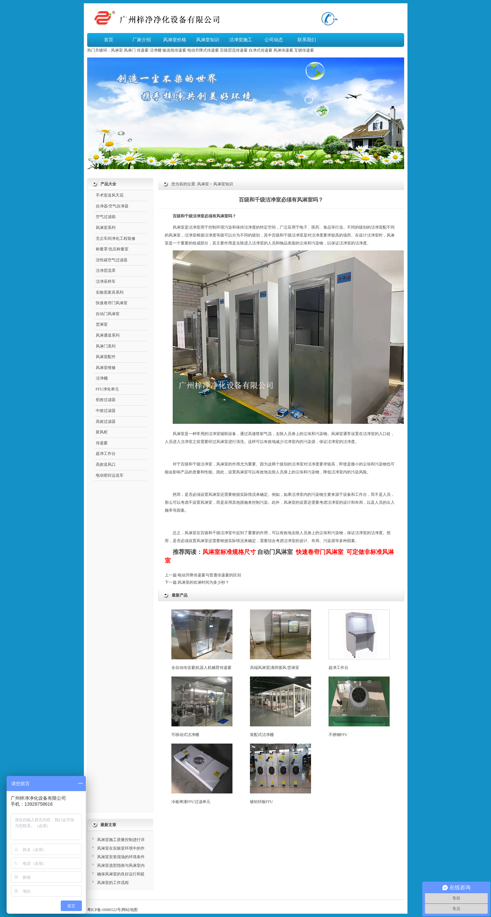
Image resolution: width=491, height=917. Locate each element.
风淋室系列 (106, 227)
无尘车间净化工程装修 (115, 238)
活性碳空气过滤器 (111, 260)
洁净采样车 (106, 281)
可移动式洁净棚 (201, 707)
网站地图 (130, 909)
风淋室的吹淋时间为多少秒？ (203, 582)
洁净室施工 (240, 39)
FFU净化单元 (107, 389)
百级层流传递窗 (234, 50)
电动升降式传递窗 (203, 50)
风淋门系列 (106, 346)
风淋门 (130, 50)
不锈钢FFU (359, 707)
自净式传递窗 (260, 50)
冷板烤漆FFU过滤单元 (201, 774)
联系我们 (307, 39)
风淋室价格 (174, 39)
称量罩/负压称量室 (112, 249)
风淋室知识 (207, 39)
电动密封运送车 (109, 475)
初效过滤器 (106, 399)
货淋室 (102, 324)
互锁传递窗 (304, 50)
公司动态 (273, 39)
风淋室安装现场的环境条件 (121, 857)
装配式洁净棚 (280, 707)
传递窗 (143, 50)
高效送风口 (106, 464)
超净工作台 (359, 639)
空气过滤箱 (106, 216)
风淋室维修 (106, 367)
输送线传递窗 (174, 50)
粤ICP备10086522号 (104, 909)
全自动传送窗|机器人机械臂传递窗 (201, 639)
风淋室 (117, 50)
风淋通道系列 (108, 335)
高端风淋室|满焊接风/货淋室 (280, 639)
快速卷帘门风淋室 (111, 303)
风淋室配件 (106, 356)
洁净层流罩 (106, 270)
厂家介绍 (141, 39)
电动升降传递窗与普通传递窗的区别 (209, 575)
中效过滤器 (106, 410)
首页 (108, 39)
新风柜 (102, 432)
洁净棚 (155, 50)
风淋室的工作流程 (113, 882)
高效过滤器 (106, 421)
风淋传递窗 (283, 50)
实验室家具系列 (109, 292)
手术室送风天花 (109, 195)
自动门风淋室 (275, 552)
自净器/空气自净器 (112, 206)
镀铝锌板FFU (280, 774)
